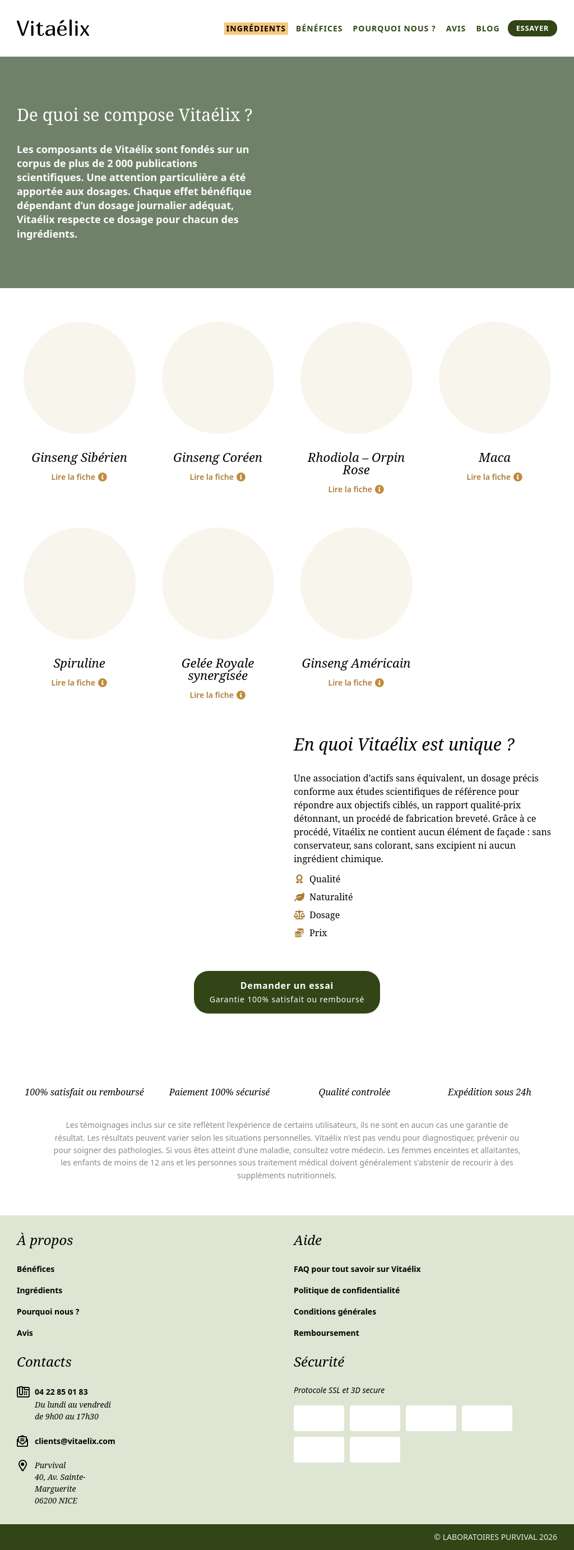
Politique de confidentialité (347, 1290)
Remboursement (326, 1332)
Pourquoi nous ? (394, 28)
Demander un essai (287, 992)
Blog (487, 28)
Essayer (532, 28)
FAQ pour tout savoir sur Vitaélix (357, 1269)
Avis (456, 28)
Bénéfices (319, 28)
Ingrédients (256, 28)
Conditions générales (335, 1311)
